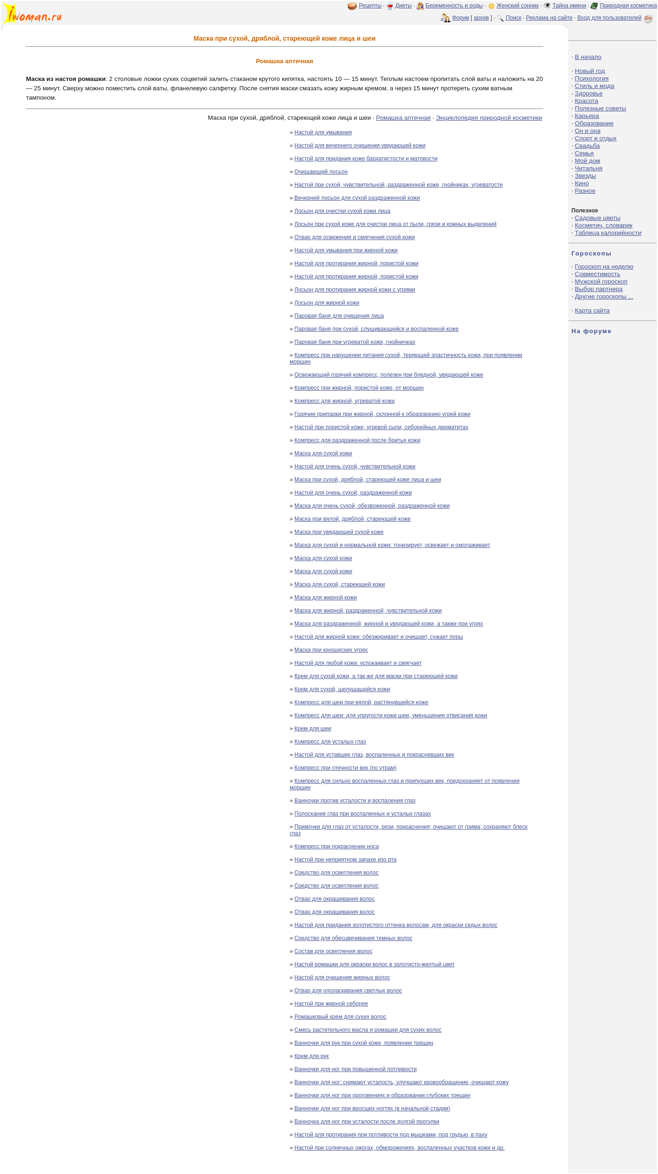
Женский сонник (518, 5)
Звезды (585, 175)
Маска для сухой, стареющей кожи (339, 584)
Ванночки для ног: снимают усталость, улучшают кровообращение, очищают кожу (401, 1082)
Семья (584, 153)
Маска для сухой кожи (323, 453)
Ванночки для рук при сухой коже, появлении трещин (363, 1043)
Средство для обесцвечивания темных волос (353, 938)
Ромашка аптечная (403, 117)
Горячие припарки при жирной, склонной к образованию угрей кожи (382, 414)
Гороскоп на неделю (604, 266)
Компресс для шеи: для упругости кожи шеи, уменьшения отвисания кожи (390, 715)
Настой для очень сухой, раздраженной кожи (353, 492)
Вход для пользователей (616, 18)
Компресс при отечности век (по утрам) (345, 768)
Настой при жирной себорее (331, 1003)
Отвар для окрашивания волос (334, 899)
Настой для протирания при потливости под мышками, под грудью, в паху (390, 1134)
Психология (591, 78)
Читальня (588, 168)
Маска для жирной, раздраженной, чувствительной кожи (368, 610)
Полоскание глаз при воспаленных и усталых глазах (362, 813)
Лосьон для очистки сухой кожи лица (342, 211)
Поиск (513, 18)
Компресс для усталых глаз (330, 741)
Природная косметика (628, 5)
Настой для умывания (323, 132)
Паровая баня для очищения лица (339, 316)
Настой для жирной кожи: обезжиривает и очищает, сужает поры (378, 637)
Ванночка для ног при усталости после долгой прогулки (366, 1121)
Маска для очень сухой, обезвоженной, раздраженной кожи (372, 506)
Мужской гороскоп (601, 281)
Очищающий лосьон (321, 171)
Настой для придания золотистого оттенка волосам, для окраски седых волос (395, 925)
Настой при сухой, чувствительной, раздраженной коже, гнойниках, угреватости (398, 185)
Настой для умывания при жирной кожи (346, 250)
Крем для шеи (312, 728)
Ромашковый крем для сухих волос (340, 1017)
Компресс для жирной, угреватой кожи (344, 401)
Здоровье (589, 93)
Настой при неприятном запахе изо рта (345, 859)
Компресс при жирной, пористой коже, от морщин (359, 388)
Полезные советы (600, 108)
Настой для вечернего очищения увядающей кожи (359, 145)
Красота (586, 100)
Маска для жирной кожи (325, 597)
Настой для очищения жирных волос (342, 977)
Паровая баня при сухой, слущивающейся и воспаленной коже (376, 329)
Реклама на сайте (549, 18)
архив (481, 18)
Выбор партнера (598, 288)
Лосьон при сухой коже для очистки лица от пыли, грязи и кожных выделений (395, 224)
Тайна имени (569, 5)
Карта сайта (592, 310)
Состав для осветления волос (333, 951)
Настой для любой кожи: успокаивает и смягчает (358, 663)
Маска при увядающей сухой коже (339, 532)
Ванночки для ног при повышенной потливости (355, 1069)
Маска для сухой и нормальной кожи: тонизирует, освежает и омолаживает (392, 545)
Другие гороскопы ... (604, 296)
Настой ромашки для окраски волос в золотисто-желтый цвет (374, 964)
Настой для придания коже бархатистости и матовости (366, 158)
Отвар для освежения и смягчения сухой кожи (354, 237)
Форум (460, 18)
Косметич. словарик (603, 225)
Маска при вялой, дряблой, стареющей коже (352, 519)
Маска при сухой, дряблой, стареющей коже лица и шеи (367, 479)
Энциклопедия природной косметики (489, 117)
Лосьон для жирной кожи (326, 302)
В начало (588, 56)
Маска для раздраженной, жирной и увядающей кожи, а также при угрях (388, 623)
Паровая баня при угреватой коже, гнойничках (354, 342)
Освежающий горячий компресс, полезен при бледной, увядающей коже (388, 375)
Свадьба (587, 145)
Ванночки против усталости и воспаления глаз (355, 800)
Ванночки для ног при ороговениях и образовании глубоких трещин (382, 1095)
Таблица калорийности (608, 232)
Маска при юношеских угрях (331, 650)
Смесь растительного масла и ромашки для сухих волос (368, 1030)
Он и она (587, 130)
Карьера (587, 115)
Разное (585, 190)
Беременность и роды (454, 5)
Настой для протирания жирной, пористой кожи (356, 263)
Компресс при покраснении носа (336, 846)
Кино (582, 183)
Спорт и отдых (595, 138)
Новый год (590, 70)
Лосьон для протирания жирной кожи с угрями (354, 289)
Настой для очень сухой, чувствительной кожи (355, 466)
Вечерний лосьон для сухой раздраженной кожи (357, 198)
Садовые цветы (597, 217)
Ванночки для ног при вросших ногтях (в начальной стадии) (372, 1108)
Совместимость (597, 273)
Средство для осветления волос (336, 872)
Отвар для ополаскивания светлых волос (348, 990)
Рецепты (370, 5)
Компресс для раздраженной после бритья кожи (357, 440)
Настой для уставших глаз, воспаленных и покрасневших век (374, 754)
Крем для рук (311, 1056)
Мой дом (587, 160)
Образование (594, 123)
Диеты (403, 5)
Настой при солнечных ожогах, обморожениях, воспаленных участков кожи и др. (399, 1148)
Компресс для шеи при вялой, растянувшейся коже (361, 702)
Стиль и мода (594, 85)
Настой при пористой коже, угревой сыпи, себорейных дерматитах (381, 427)
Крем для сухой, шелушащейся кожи (342, 689)
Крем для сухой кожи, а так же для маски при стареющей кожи (376, 676)
